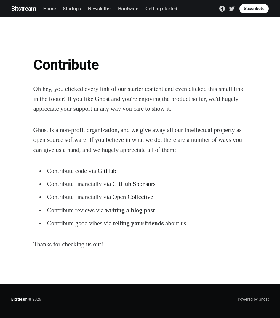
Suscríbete (254, 8)
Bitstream (23, 8)
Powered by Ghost (253, 299)
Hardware (128, 9)
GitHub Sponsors (134, 183)
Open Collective (133, 196)
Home (49, 9)
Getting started (161, 9)
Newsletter (99, 9)
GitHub (107, 170)
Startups (72, 9)
